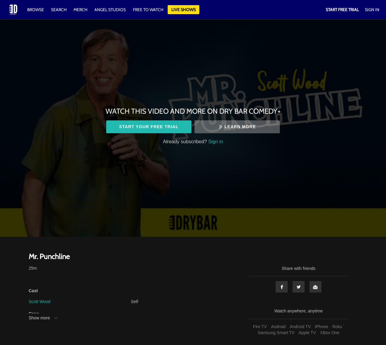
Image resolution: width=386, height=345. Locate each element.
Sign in (215, 141)
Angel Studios (110, 9)
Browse (36, 9)
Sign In (372, 9)
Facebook (281, 287)
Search (59, 9)
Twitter (298, 287)
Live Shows (183, 9)
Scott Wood (39, 301)
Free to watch (148, 9)
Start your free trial (149, 126)
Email (315, 287)
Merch (80, 9)
